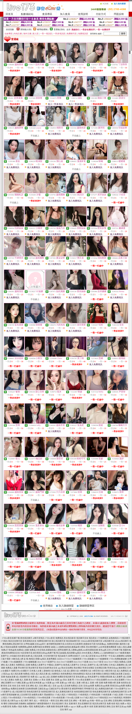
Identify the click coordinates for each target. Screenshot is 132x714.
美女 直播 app (56, 680)
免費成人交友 (77, 686)
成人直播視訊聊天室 (64, 691)
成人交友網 (65, 686)
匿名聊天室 (66, 689)
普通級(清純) (59, 29)
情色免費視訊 (79, 674)
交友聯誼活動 (101, 668)
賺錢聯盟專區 (86, 605)
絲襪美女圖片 (38, 694)
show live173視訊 (111, 662)
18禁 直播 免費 (100, 683)
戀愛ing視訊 (40, 659)
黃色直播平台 (94, 677)
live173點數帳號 (101, 659)
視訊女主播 (90, 674)
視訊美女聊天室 (99, 703)
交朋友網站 (118, 700)
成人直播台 (9, 680)
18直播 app (50, 683)
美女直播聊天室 (85, 703)
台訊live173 (62, 659)
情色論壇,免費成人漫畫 (18, 650)
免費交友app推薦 (102, 686)
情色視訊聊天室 (34, 691)
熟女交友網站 (67, 668)
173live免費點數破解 (118, 659)
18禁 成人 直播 (73, 683)
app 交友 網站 (106, 700)
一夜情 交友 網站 (56, 700)
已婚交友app (43, 689)
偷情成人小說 (60, 671)
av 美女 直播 (44, 680)
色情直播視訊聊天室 (83, 691)
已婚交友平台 (55, 689)
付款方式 (101, 14)
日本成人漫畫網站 (117, 665)
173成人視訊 (60, 694)
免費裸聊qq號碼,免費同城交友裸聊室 (34, 647)
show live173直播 (81, 662)
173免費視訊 (102, 638)
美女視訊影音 (70, 638)
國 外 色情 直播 (91, 706)
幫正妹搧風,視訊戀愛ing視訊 (68, 653)
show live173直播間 (64, 662)
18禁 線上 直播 (87, 683)
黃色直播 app (81, 677)
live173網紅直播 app (20, 683)
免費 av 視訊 (125, 703)
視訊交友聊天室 (15, 641)
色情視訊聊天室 (48, 691)
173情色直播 (94, 694)
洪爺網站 (22, 703)
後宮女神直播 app (37, 683)
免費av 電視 (28, 706)
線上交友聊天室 (24, 694)
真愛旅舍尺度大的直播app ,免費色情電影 (101, 644)
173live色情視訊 (29, 697)
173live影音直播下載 (11, 638)
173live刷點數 (88, 659)
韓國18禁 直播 (114, 683)
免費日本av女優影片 (20, 671)
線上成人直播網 (50, 677)
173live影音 (50, 638)
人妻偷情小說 (48, 671)
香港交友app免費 (117, 686)
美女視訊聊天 (58, 703)
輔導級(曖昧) (42, 29)
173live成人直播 (72, 697)
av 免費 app (79, 706)
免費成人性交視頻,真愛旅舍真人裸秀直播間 (48, 650)
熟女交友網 (44, 668)
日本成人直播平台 (88, 665)
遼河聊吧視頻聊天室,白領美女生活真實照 (64, 644)
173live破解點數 (30, 662)
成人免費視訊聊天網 (104, 689)
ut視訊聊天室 (108, 641)
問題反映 (119, 14)
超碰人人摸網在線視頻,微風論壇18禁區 (68, 647)
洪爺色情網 (13, 703)
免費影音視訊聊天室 (66, 677)
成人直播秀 (118, 677)
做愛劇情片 (32, 703)
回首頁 (9, 14)
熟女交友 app (55, 668)
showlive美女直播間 (116, 680)
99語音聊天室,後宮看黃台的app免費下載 (38, 653)
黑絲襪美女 (49, 694)
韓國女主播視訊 (103, 674)
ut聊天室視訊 (38, 638)
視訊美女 (93, 638)
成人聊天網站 (102, 665)
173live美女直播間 (82, 680)
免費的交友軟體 (18, 689)
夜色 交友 (7, 686)
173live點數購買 (15, 662)
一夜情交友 (43, 700)
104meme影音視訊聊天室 (91, 641)
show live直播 (66, 609)
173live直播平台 (120, 689)
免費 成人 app (36, 677)
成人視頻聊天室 (23, 677)
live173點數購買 (74, 659)
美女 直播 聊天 (70, 703)
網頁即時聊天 (78, 689)
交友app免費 (88, 686)
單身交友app (112, 668)
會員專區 (47, 14)
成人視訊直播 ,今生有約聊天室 (43, 656)
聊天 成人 (33, 700)
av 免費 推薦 (49, 706)
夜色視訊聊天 (26, 638)
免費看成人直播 (23, 665)
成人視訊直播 (17, 674)
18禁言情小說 (98, 671)
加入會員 (65, 14)
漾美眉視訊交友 (30, 641)
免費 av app (69, 706)
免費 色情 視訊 (113, 703)
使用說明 (83, 14)
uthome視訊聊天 (122, 641)
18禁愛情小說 (85, 671)
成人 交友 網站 (41, 686)
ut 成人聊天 (24, 700)
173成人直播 (117, 694)
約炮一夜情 (95, 700)
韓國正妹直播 (116, 674)
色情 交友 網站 (27, 686)
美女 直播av (33, 680)
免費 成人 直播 (21, 680)
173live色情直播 (58, 697)
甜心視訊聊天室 (59, 641)
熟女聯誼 (78, 668)
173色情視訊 (82, 694)
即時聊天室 (89, 689)
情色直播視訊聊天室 (101, 691)
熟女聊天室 (33, 668)
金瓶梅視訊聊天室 (119, 691)
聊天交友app (121, 706)
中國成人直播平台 (55, 665)
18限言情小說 (110, 671)
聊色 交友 (111, 706)
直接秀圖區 (52, 659)
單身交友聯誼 (88, 668)
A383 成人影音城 (88, 656)
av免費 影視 (6, 706)
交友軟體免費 (31, 689)
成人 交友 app (54, 686)
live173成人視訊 (87, 697)
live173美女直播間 (99, 680)
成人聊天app (12, 700)
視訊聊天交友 (82, 638)
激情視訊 (102, 706)
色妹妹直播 (10, 677)
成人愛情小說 (73, 671)
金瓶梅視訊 (114, 638)
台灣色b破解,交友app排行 (34, 644)
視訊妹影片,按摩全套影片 (69, 656)
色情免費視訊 (66, 674)
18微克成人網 (17, 659)
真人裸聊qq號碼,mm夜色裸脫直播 (83, 650)
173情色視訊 (71, 694)
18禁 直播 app (61, 683)
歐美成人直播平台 (71, 665)
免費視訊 (59, 638)
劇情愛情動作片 (44, 703)
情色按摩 (59, 706)
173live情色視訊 (14, 697)
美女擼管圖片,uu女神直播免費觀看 (101, 647)
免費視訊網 (39, 706)
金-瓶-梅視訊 (29, 659)
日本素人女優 (35, 671)
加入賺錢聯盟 (66, 605)
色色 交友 (16, 686)
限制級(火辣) (26, 29)
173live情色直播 (43, 697)
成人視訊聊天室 (19, 691)
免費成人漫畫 (11, 668)
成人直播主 (10, 665)
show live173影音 (96, 662)
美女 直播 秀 (68, 680)
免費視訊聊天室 (44, 641)
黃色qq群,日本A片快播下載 (110, 650)
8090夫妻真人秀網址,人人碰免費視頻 (98, 653)
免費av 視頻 (17, 706)
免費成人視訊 (29, 674)
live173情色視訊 (101, 697)
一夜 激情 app (83, 700)
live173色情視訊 (116, 697)
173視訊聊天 (124, 638)
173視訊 (4, 641)
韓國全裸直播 (106, 677)
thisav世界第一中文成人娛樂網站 (110, 656)
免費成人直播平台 (38, 665)
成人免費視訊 (123, 671)
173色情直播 (105, 694)
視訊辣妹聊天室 (73, 641)
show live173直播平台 (46, 662)
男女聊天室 (23, 668)
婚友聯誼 (123, 668)
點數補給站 (27, 14)
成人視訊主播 (42, 674)
